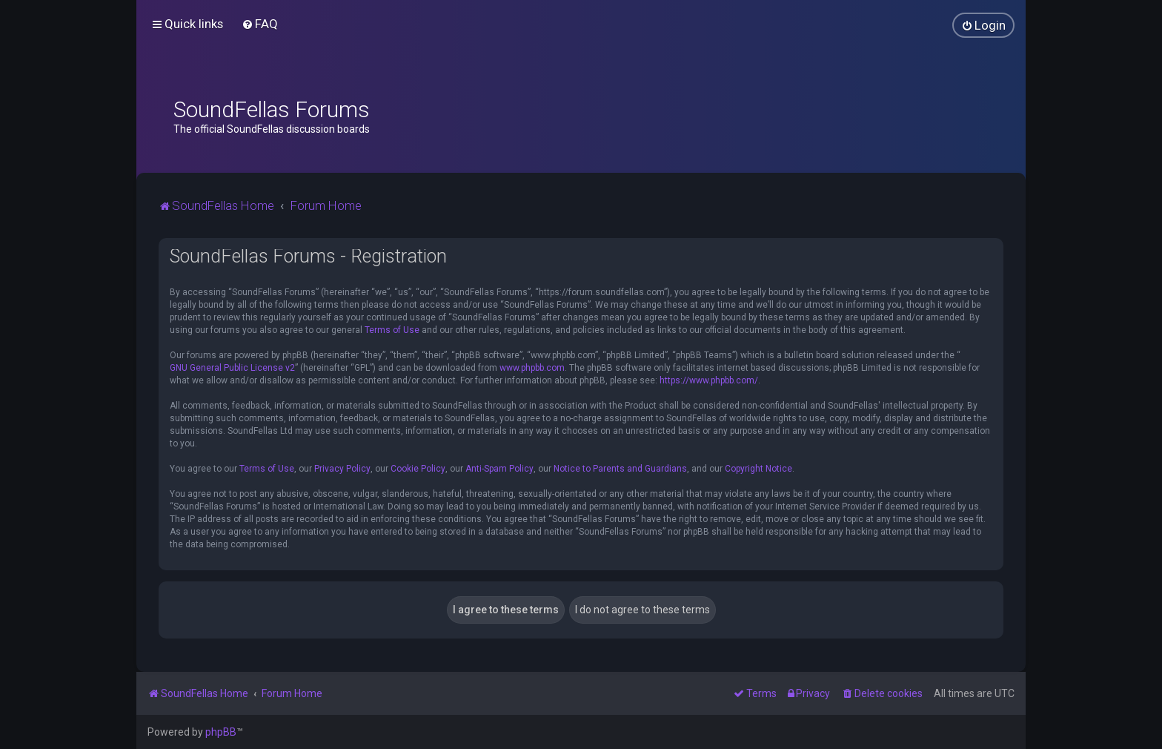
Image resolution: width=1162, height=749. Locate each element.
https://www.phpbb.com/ (709, 380)
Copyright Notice (758, 468)
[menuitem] (260, 24)
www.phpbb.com (532, 368)
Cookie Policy (418, 468)
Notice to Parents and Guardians (620, 468)
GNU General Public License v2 (232, 368)
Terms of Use (392, 330)
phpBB (220, 732)
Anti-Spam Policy (499, 468)
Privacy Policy (342, 468)
